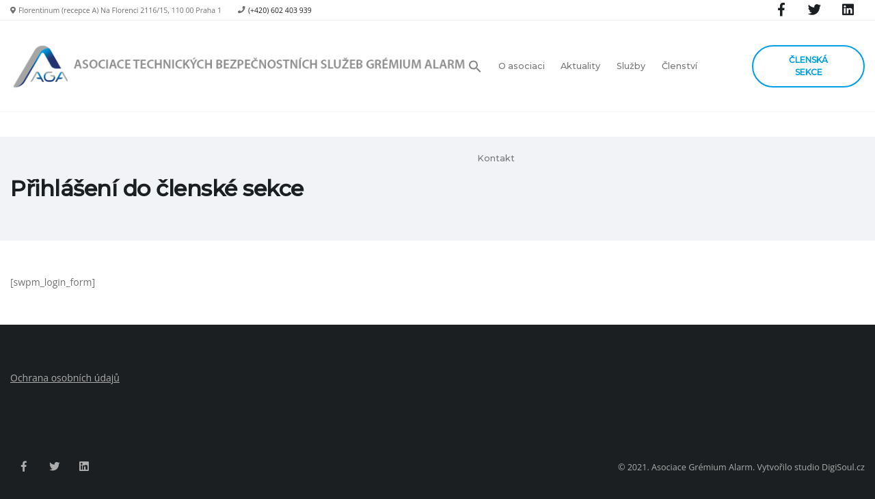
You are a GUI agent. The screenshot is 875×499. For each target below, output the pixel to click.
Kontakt (496, 158)
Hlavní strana (725, 188)
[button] (478, 66)
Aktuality (580, 66)
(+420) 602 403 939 (280, 10)
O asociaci (521, 66)
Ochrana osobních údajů (65, 377)
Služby (631, 66)
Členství (679, 66)
